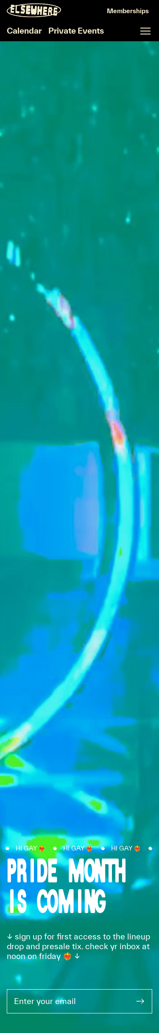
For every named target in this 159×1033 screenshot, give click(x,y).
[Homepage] (34, 10)
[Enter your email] (68, 1001)
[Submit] (140, 1001)
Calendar (24, 30)
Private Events (76, 30)
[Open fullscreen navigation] (145, 31)
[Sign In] (127, 11)
